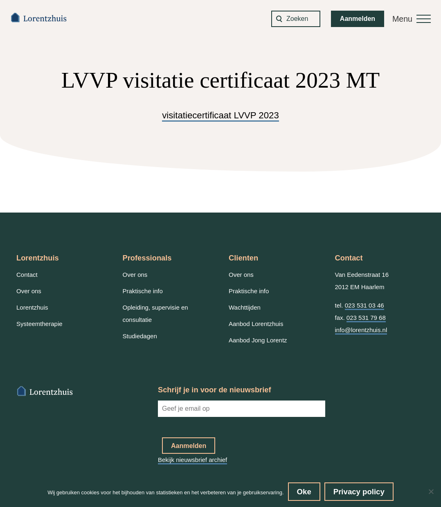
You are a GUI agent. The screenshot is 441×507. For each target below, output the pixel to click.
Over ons (28, 290)
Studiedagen (140, 336)
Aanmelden (357, 18)
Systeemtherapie (39, 323)
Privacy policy (359, 491)
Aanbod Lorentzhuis (256, 323)
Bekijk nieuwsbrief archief (192, 459)
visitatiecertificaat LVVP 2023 (220, 115)
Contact (27, 274)
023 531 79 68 (366, 317)
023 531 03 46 (364, 305)
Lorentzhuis (32, 307)
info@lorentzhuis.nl (361, 329)
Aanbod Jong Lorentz (258, 340)
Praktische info (143, 290)
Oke (304, 491)
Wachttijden (245, 307)
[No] (431, 491)
